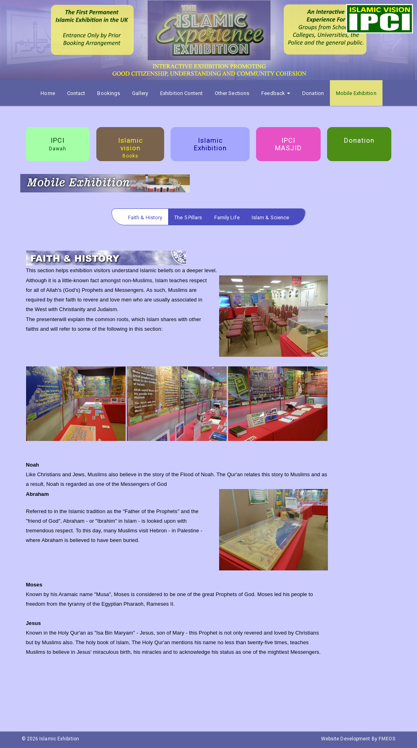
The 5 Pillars (188, 217)
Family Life (227, 217)
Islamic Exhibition (210, 144)
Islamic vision (130, 147)
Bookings (108, 93)
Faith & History (145, 217)
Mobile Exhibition (356, 93)
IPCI (57, 144)
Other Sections (232, 93)
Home (48, 93)
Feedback (275, 93)
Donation (313, 93)
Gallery (140, 93)
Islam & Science (270, 217)
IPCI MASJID (288, 144)
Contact (76, 93)
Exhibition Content (181, 93)
